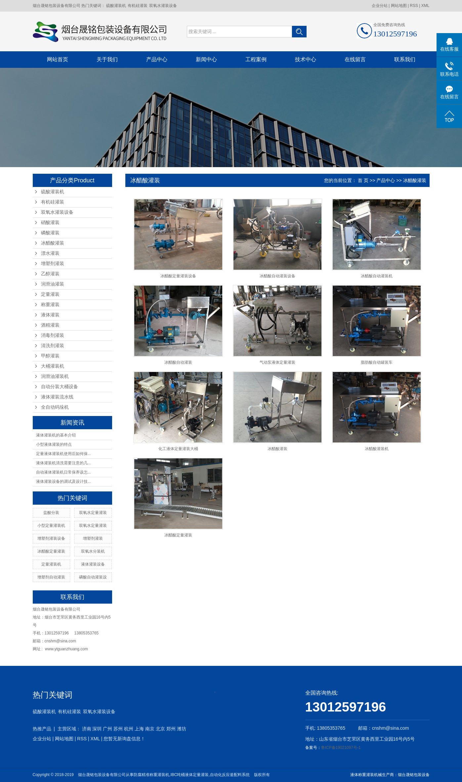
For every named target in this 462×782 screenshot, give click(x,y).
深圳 (97, 728)
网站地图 (399, 5)
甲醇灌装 (50, 355)
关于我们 (107, 59)
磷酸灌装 (50, 232)
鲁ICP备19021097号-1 (341, 747)
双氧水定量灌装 (93, 512)
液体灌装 (50, 314)
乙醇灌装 (50, 273)
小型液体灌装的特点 (54, 444)
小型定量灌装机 (51, 525)
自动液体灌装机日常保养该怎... (63, 472)
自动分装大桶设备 (59, 386)
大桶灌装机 (52, 366)
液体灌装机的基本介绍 (56, 435)
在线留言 (355, 59)
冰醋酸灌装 (52, 243)
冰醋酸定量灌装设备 (178, 276)
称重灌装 (50, 304)
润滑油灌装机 (55, 376)
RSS (414, 5)
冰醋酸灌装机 (377, 448)
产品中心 (156, 59)
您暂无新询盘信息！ (124, 738)
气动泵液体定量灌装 (277, 362)
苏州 (118, 728)
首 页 (363, 180)
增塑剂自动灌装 (51, 577)
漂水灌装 (50, 253)
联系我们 (404, 59)
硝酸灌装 (50, 222)
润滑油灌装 (52, 284)
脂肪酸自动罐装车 (377, 362)
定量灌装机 (51, 564)
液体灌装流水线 (57, 396)
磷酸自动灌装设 (93, 577)
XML (425, 5)
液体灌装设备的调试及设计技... (63, 481)
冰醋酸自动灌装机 (377, 276)
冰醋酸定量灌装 (51, 551)
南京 (149, 728)
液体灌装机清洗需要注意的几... (63, 463)
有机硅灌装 (137, 5)
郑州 (171, 728)
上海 (139, 728)
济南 (86, 728)
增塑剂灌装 (52, 263)
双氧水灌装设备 (163, 5)
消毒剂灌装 (52, 335)
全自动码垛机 (55, 407)
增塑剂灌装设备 (51, 538)
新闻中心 (206, 59)
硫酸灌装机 (116, 5)
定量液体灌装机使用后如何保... (63, 453)
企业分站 (380, 5)
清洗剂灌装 (52, 345)
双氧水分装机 (93, 551)
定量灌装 (50, 294)
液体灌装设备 (93, 564)
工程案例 (256, 59)
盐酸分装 (51, 512)
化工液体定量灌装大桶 (178, 448)
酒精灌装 (50, 325)
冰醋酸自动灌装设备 (277, 276)
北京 (160, 728)
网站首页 (57, 59)
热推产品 (42, 728)
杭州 (128, 728)
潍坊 (181, 728)
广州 (107, 728)
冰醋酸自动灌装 (178, 362)
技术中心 (305, 59)
